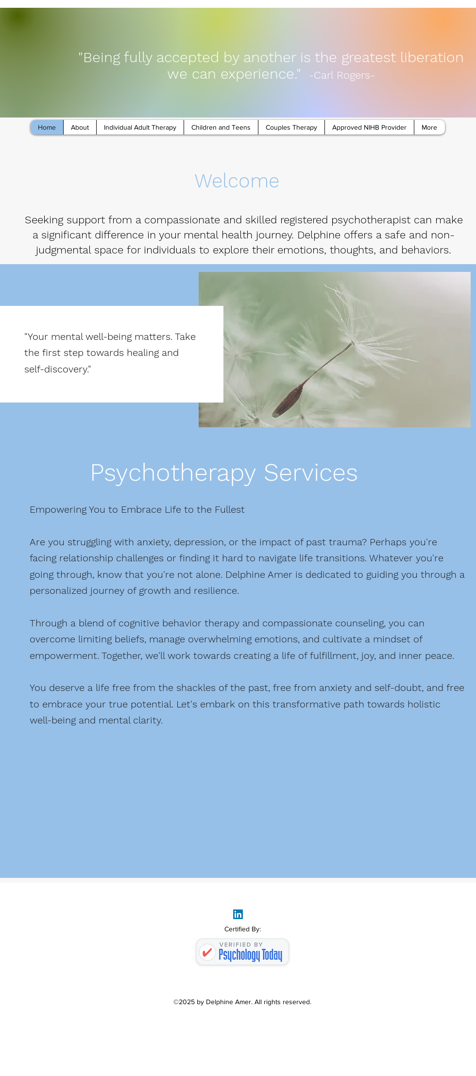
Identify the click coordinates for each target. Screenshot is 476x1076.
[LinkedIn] (238, 914)
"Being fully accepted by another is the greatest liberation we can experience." (271, 65)
